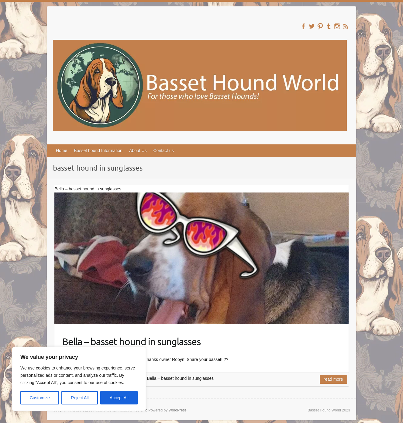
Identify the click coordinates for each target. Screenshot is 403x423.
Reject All (79, 397)
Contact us (163, 150)
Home (61, 150)
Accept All (119, 397)
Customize (40, 397)
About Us (138, 150)
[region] (79, 379)
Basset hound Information (98, 150)
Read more (333, 379)
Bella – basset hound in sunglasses (131, 341)
